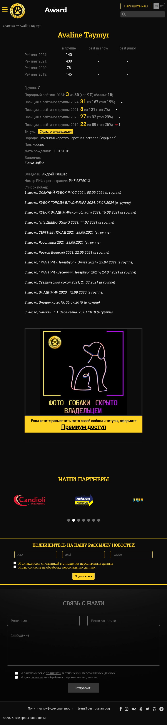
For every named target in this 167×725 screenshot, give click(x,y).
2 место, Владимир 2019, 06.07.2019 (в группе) (62, 302)
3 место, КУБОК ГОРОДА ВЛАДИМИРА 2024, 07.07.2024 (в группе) (78, 202)
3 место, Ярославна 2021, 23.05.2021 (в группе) (62, 242)
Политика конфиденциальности (50, 708)
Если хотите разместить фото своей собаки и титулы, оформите (83, 424)
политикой (51, 563)
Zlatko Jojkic (34, 163)
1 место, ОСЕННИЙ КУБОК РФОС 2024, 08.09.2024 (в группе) (73, 192)
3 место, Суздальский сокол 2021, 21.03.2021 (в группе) (70, 282)
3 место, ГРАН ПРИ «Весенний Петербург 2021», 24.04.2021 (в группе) (81, 272)
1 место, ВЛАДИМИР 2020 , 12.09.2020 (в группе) (64, 292)
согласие (34, 567)
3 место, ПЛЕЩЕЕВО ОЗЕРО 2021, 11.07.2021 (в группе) (69, 222)
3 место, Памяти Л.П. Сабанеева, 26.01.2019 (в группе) (69, 312)
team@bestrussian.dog (94, 708)
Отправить (83, 687)
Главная (9, 25)
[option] (83, 380)
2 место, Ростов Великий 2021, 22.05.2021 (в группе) (67, 252)
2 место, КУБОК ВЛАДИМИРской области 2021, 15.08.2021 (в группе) (80, 212)
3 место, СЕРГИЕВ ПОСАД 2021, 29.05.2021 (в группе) (67, 232)
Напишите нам (136, 6)
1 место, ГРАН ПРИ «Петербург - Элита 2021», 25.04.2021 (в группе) (79, 262)
